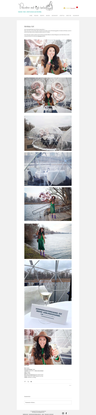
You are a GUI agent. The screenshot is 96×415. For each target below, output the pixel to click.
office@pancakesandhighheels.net (38, 412)
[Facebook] (66, 413)
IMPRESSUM (25, 414)
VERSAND (47, 414)
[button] (74, 7)
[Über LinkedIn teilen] (31, 381)
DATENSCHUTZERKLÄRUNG (35, 414)
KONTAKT (51, 414)
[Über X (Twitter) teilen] (28, 381)
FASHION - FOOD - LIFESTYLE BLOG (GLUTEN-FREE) (29, 11)
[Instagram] (63, 413)
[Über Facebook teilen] (25, 381)
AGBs (43, 414)
